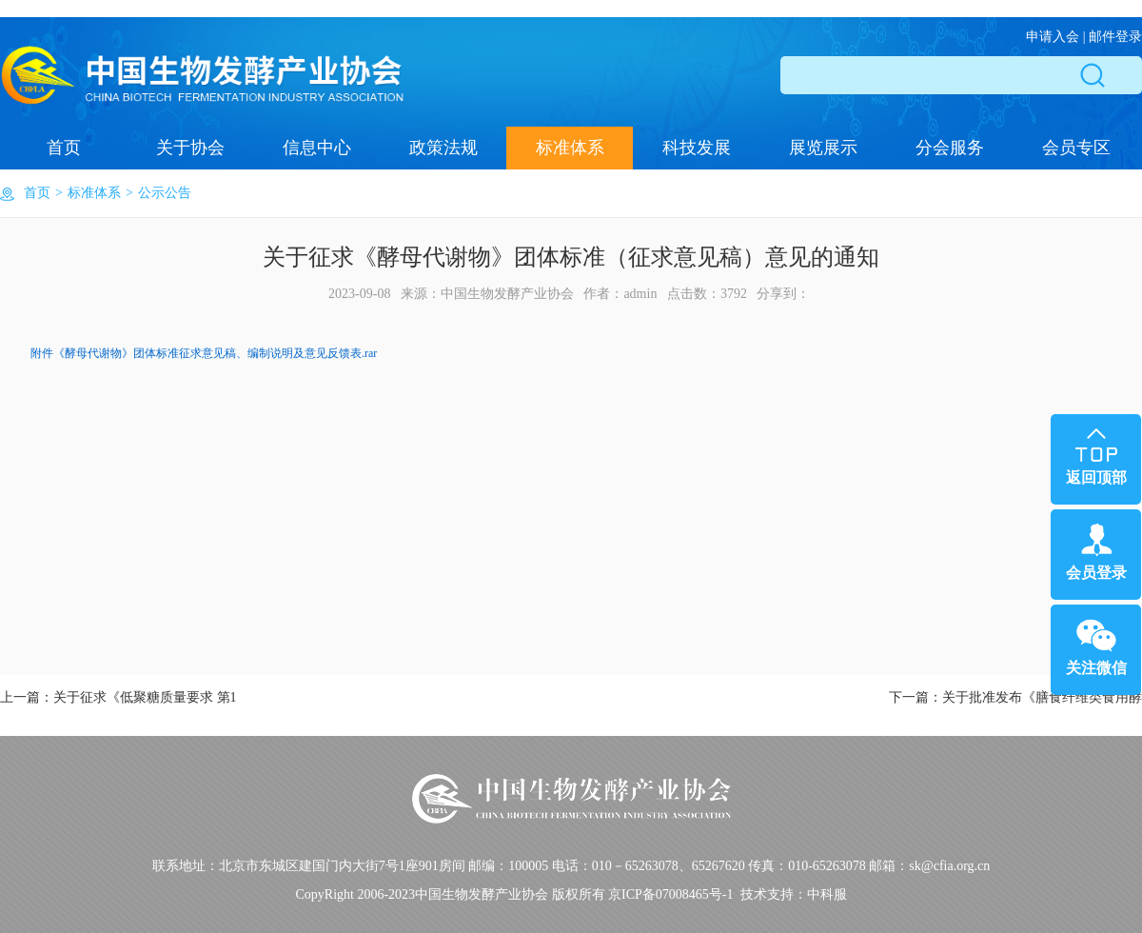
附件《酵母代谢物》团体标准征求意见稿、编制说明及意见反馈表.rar (203, 353)
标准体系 (570, 147)
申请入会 (1052, 37)
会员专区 (1076, 147)
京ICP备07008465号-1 (670, 894)
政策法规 (443, 147)
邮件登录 (1115, 37)
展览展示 (823, 147)
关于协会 (190, 147)
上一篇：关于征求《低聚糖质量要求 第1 (118, 697)
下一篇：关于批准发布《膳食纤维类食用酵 (1015, 697)
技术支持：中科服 (793, 894)
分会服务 (950, 147)
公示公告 (164, 193)
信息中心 (317, 147)
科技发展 (696, 147)
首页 (64, 147)
